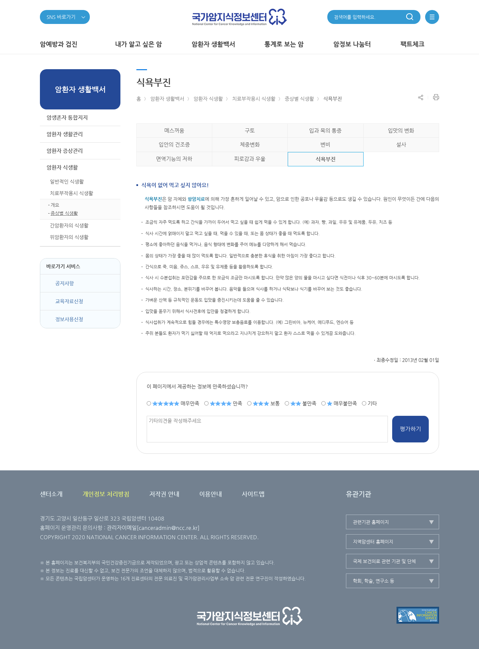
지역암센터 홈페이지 (373, 541)
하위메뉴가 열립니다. (112, 117)
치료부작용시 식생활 (253, 98)
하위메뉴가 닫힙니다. (112, 167)
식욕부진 (332, 98)
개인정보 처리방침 (105, 493)
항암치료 (196, 199)
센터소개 (51, 493)
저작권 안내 (164, 493)
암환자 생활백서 (167, 98)
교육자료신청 (69, 301)
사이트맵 (253, 493)
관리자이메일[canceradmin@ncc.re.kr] (153, 528)
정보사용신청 (69, 319)
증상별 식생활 (299, 98)
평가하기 (410, 428)
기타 (372, 403)
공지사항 (64, 283)
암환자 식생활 (208, 98)
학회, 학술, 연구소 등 (373, 580)
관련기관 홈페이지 (371, 522)
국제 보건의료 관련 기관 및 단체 (384, 561)
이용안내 (210, 493)
